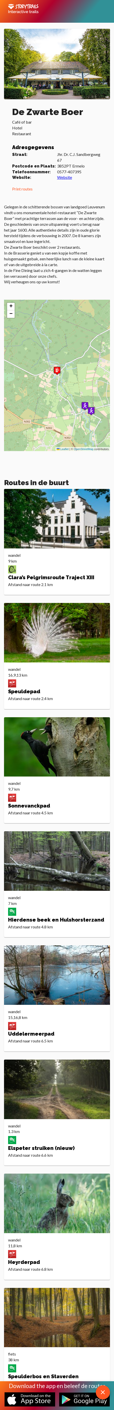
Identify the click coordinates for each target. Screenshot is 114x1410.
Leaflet (63, 449)
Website (64, 177)
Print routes (22, 188)
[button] (85, 406)
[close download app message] (103, 1392)
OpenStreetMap (84, 449)
